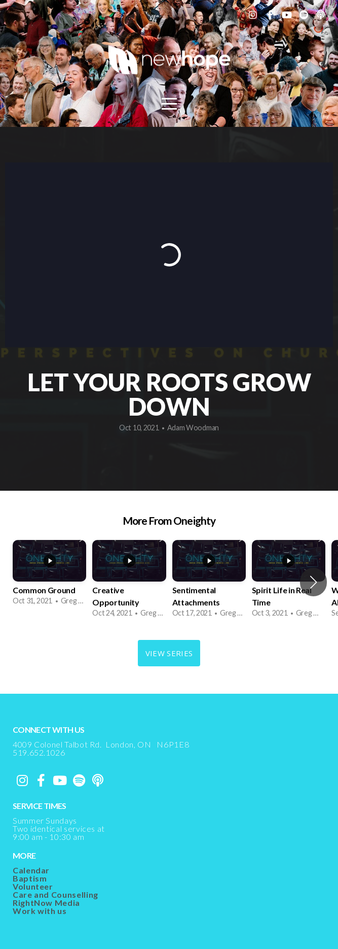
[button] (313, 582)
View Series (169, 653)
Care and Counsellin (53, 894)
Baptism (30, 878)
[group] (49, 576)
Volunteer (33, 886)
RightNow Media (46, 902)
